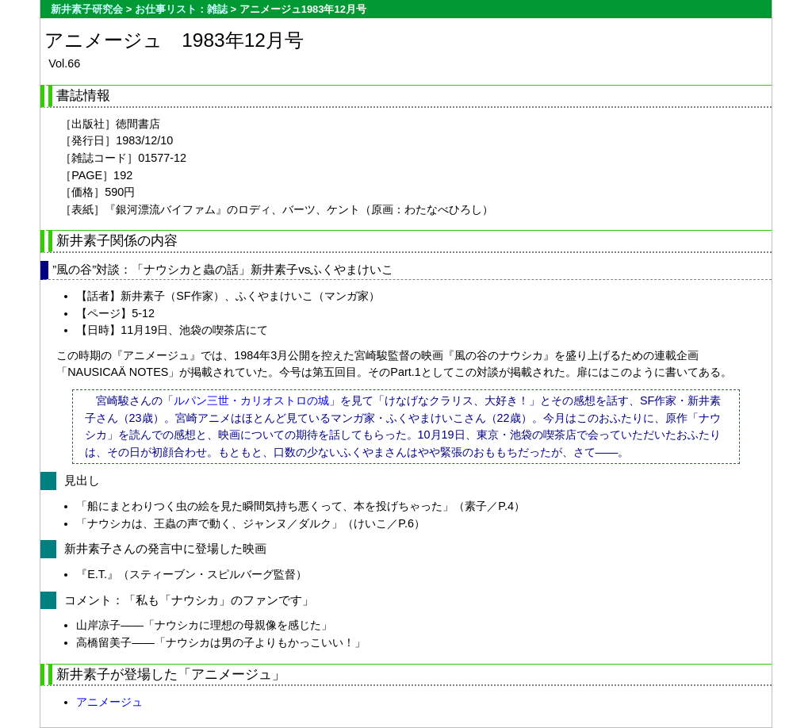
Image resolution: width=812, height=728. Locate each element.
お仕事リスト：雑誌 (181, 9)
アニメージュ (109, 701)
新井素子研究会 (87, 9)
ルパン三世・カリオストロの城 (251, 400)
